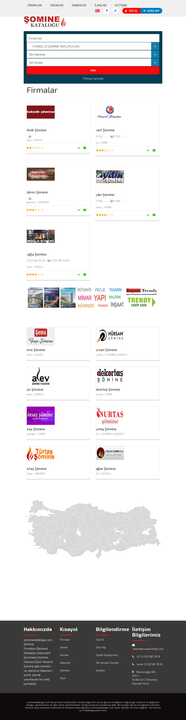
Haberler (79, 5)
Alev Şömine (33, 389)
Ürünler (56, 5)
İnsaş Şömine (34, 429)
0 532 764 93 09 (35, 260)
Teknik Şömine (35, 130)
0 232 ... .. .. (102, 136)
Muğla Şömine (35, 254)
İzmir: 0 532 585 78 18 (147, 664)
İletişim (121, 5)
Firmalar (35, 5)
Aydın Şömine (103, 194)
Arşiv (63, 678)
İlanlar (100, 5)
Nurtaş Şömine (104, 429)
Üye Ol (131, 10)
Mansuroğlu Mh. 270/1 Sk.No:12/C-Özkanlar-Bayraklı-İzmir (145, 677)
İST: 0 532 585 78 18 (146, 656)
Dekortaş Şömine (106, 389)
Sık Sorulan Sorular (107, 662)
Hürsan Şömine (105, 350)
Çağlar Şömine (104, 468)
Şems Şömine (34, 350)
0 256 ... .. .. (102, 200)
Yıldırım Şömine (36, 192)
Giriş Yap (151, 10)
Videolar (65, 670)
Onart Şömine (104, 130)
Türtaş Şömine (35, 468)
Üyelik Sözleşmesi (107, 655)
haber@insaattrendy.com (147, 647)
